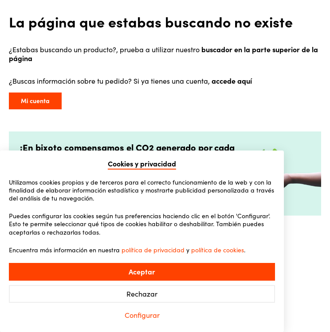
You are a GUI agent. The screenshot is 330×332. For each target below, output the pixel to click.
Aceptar (142, 271)
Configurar (142, 315)
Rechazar (141, 294)
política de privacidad (153, 250)
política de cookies (217, 250)
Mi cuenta (35, 101)
